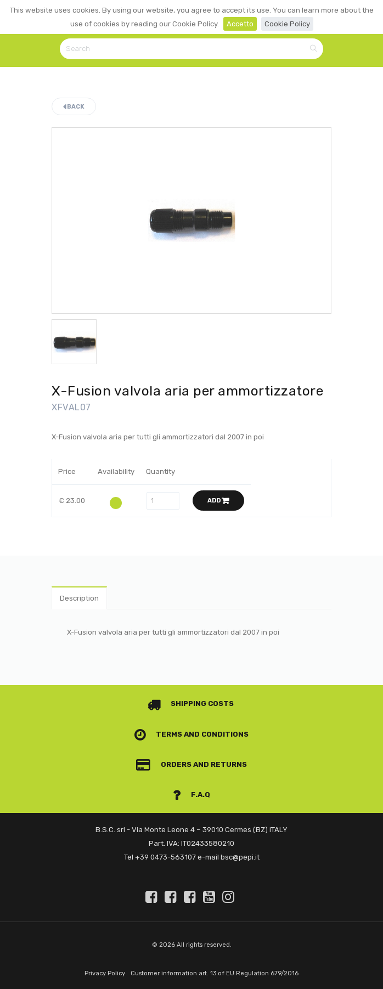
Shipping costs (191, 703)
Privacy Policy (105, 973)
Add (218, 500)
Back (74, 106)
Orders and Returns (191, 764)
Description (79, 598)
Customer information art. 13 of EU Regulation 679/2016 (214, 973)
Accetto (240, 24)
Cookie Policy (287, 24)
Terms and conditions (191, 734)
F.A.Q (191, 794)
